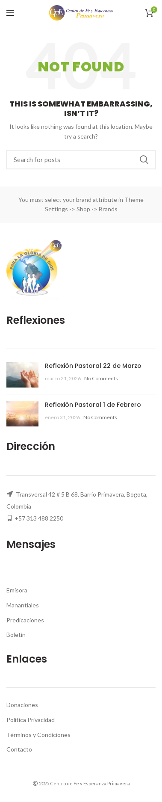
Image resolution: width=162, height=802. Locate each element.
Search (144, 159)
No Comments (101, 378)
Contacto (19, 749)
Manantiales (22, 605)
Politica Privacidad (30, 719)
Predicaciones (25, 620)
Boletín (16, 634)
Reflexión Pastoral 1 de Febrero (93, 404)
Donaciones (22, 704)
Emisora (16, 590)
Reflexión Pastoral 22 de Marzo (93, 365)
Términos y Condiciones (38, 734)
